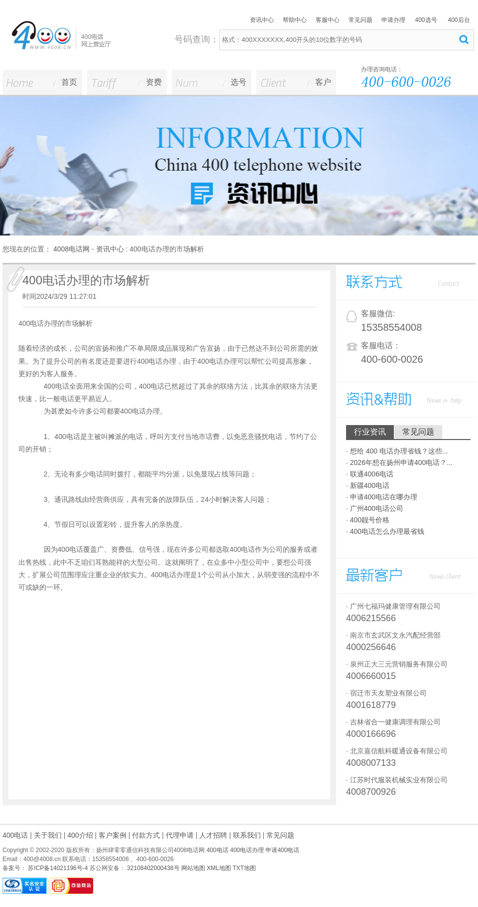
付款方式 (146, 835)
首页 (69, 82)
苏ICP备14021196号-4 (57, 868)
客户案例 (112, 835)
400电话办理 (247, 850)
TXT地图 (244, 868)
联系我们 (247, 835)
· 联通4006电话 (369, 474)
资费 (154, 82)
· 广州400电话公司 (374, 508)
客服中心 (328, 19)
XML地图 (219, 868)
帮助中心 (295, 19)
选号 (238, 82)
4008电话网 (71, 249)
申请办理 (393, 19)
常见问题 (360, 19)
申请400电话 (282, 850)
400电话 (15, 835)
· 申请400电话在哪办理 (381, 497)
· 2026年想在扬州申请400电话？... (399, 462)
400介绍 (80, 835)
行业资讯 (370, 432)
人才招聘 (213, 835)
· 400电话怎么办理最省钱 (385, 531)
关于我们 (48, 835)
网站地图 (193, 868)
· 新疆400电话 (367, 485)
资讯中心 (262, 19)
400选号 (426, 19)
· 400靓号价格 (367, 520)
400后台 (459, 19)
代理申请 (180, 835)
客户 (323, 82)
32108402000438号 (152, 868)
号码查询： (196, 39)
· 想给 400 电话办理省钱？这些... (397, 451)
